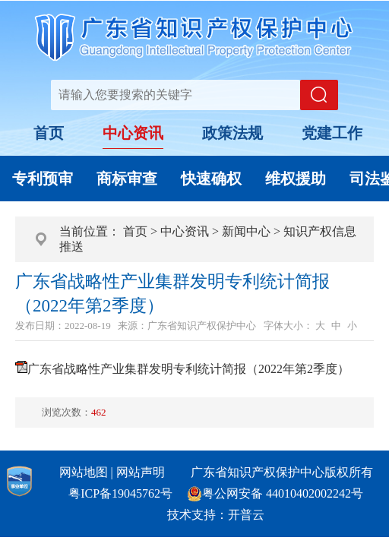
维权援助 (295, 178)
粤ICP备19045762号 (120, 493)
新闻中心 (246, 231)
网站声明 (140, 472)
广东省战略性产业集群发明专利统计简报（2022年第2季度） (188, 368)
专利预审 (42, 178)
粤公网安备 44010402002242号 (282, 493)
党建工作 (332, 133)
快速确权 (211, 178)
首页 (48, 133)
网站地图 (83, 472)
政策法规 (232, 133)
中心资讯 (133, 133)
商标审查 (126, 178)
